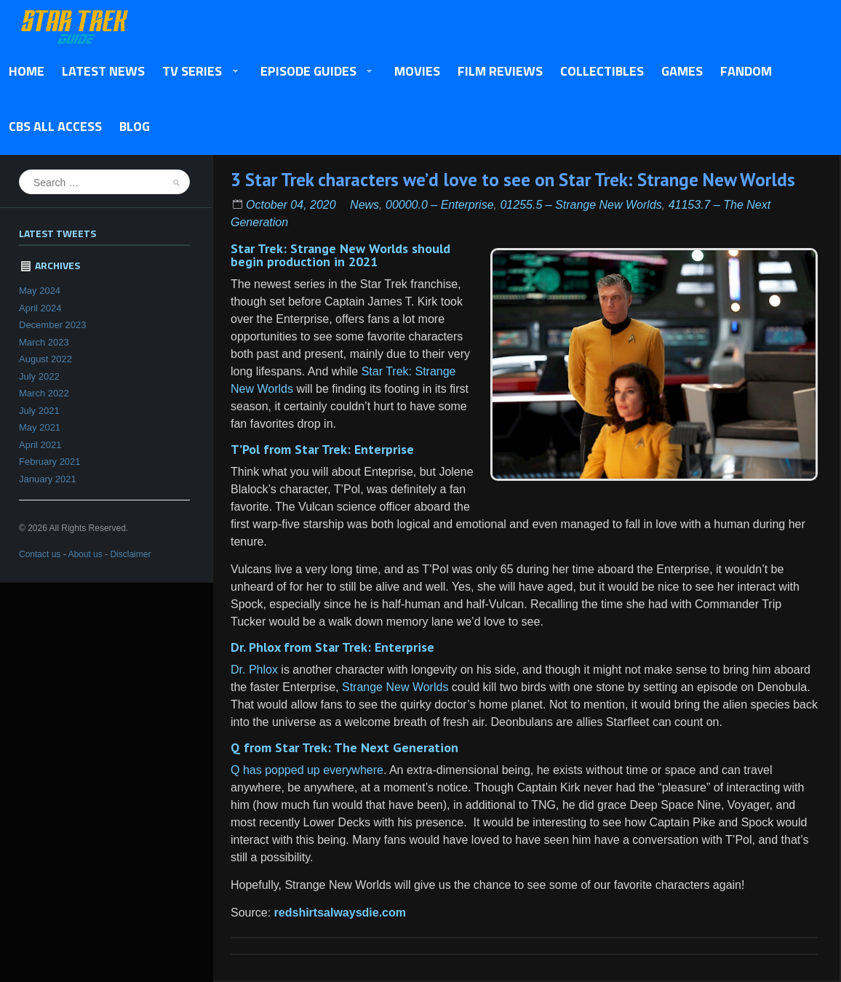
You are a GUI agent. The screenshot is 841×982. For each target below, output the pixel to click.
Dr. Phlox (254, 669)
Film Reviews (500, 71)
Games (682, 71)
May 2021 (39, 427)
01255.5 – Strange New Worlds (580, 205)
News (364, 205)
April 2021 (40, 444)
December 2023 (53, 324)
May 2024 (39, 290)
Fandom (746, 71)
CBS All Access (55, 126)
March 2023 (44, 342)
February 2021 (50, 461)
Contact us (39, 554)
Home (26, 71)
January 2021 (47, 479)
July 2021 (39, 410)
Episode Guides (312, 72)
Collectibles (602, 71)
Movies (417, 71)
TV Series (196, 72)
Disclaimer (130, 554)
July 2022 (39, 376)
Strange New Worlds (395, 687)
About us (85, 554)
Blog (134, 126)
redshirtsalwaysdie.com (340, 912)
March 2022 (44, 393)
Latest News (103, 71)
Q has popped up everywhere (307, 770)
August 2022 (45, 359)
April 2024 (40, 308)
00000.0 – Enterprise (440, 205)
